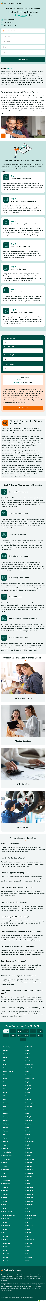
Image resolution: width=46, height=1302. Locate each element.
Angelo (5, 1127)
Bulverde (28, 1233)
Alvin (4, 1106)
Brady (27, 1145)
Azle (4, 1204)
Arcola (5, 1162)
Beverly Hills (29, 1078)
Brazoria (28, 1155)
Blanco (27, 1096)
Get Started (23, 59)
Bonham (28, 1124)
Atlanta (5, 1190)
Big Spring (29, 1089)
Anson (5, 1138)
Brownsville (29, 1201)
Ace (4, 1054)
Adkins (5, 1061)
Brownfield (29, 1194)
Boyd (27, 1138)
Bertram (28, 1075)
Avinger (5, 1201)
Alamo (5, 1068)
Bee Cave (6, 1254)
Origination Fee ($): (9, 364)
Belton (27, 1057)
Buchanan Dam (30, 1215)
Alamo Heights (8, 1071)
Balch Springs (7, 1211)
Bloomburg (29, 1099)
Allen (4, 1089)
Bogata (27, 1113)
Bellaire (5, 1261)
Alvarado (6, 1103)
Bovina (27, 1131)
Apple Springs (7, 1152)
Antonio (5, 1148)
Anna (4, 1134)
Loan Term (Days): (9, 346)
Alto (4, 1096)
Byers (27, 1261)
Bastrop (5, 1229)
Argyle (5, 1166)
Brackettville (29, 1141)
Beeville (5, 1257)
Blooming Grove (30, 1103)
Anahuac (6, 1117)
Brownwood (29, 1204)
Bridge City (29, 1169)
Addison (5, 1057)
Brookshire (29, 1190)
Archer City (7, 1159)
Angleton (6, 1131)
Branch (27, 1148)
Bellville (28, 1054)
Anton (5, 1145)
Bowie (27, 1134)
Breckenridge (30, 1159)
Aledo (5, 1082)
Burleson (28, 1247)
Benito (27, 1071)
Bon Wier (28, 1120)
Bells (27, 1050)
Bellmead (28, 1047)
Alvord (5, 1110)
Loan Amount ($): (9, 338)
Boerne (27, 1110)
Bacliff (5, 1208)
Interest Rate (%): (9, 355)
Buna (27, 1236)
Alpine (5, 1092)
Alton (4, 1099)
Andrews (6, 1124)
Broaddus (28, 1176)
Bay (4, 1233)
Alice (4, 1085)
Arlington (6, 1169)
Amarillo (5, 1113)
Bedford (5, 1247)
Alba (4, 1075)
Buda (27, 1222)
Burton (27, 1254)
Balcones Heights (9, 1215)
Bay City (6, 1236)
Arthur (5, 1176)
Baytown (6, 1240)
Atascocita (6, 1183)
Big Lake (28, 1082)
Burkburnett (29, 1240)
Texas (3, 68)
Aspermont (6, 1180)
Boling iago (29, 1117)
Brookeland (29, 1187)
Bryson (27, 1211)
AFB (4, 1064)
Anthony (6, 1141)
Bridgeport (29, 1173)
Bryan (27, 1208)
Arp (4, 1173)
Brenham (28, 1166)
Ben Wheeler (29, 1061)
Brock (27, 1180)
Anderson (6, 1120)
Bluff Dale (28, 1106)
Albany (5, 1078)
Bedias (5, 1250)
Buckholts (28, 1218)
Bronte (27, 1183)
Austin (5, 1197)
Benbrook (28, 1068)
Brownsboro (29, 1197)
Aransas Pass (7, 1155)
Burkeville (28, 1243)
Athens (5, 1187)
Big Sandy (28, 1085)
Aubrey (5, 1194)
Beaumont (6, 1243)
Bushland (28, 1257)
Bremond (28, 1162)
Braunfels (28, 1152)
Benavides (29, 1064)
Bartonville (6, 1226)
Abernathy (6, 1047)
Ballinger (6, 1218)
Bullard (27, 1229)
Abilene (5, 1050)
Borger (27, 1127)
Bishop (27, 1092)
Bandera (5, 1222)
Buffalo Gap (29, 1226)
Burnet (27, 1250)
